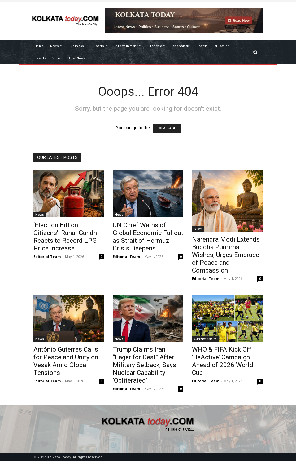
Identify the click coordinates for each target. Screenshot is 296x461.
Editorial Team (47, 256)
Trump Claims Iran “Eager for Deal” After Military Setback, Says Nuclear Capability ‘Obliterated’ (144, 365)
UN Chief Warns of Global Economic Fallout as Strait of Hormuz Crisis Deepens (148, 236)
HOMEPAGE (166, 128)
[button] (255, 52)
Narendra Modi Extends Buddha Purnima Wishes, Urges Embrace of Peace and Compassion (226, 255)
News (39, 214)
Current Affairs (205, 339)
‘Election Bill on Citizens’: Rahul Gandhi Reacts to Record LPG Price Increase (66, 236)
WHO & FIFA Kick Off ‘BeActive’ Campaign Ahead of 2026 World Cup (222, 361)
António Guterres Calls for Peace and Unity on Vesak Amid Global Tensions (65, 361)
